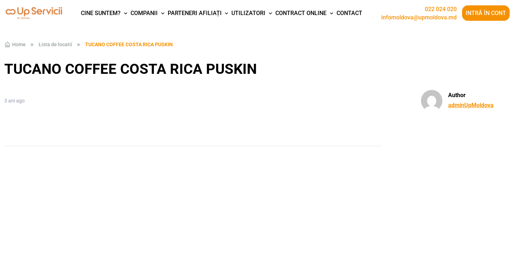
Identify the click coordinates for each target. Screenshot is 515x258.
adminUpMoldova (471, 105)
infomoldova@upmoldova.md (419, 17)
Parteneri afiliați (195, 13)
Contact (349, 13)
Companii (144, 13)
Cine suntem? (101, 13)
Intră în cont (486, 13)
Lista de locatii (55, 44)
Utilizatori (248, 13)
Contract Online (301, 13)
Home (15, 44)
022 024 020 (441, 9)
